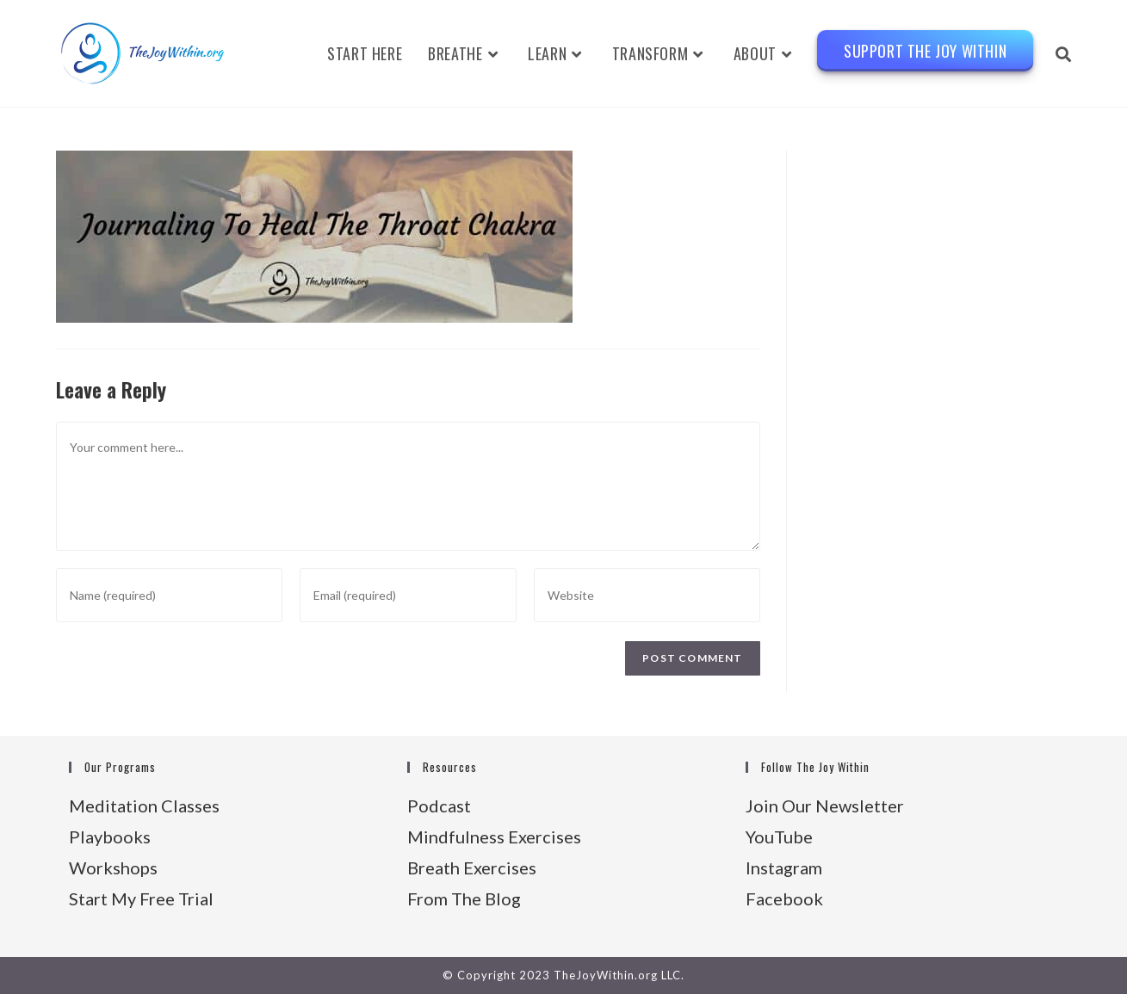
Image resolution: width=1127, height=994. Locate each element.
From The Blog (464, 898)
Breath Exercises (471, 867)
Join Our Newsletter (825, 805)
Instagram (784, 867)
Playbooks (110, 836)
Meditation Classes (144, 805)
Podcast (439, 805)
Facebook (784, 898)
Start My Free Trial (141, 898)
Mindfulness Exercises (494, 836)
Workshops (113, 867)
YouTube (779, 836)
